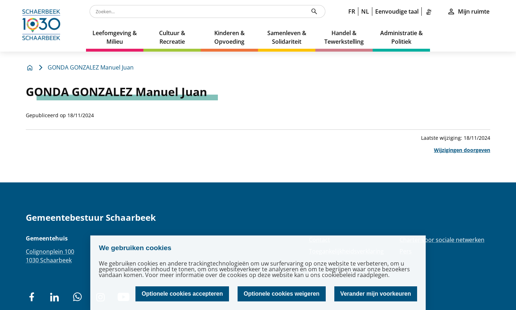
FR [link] (351, 11)
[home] (43, 26)
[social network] (31, 297)
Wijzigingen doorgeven (462, 150)
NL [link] (365, 11)
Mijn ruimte (468, 11)
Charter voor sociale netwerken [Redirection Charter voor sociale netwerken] (442, 240)
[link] (430, 11)
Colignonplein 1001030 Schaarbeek (50, 256)
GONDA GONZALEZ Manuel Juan (91, 67)
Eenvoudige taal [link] (397, 11)
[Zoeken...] (314, 11)
